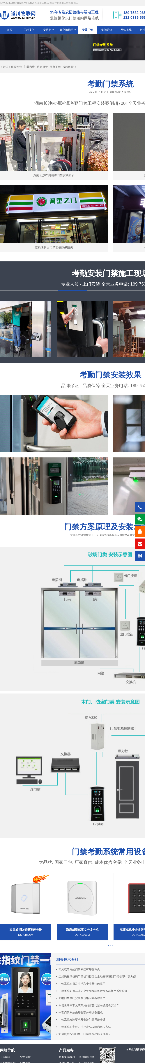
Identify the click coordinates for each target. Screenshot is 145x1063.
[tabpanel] (82, 906)
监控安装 (16, 66)
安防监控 (48, 29)
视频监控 (68, 66)
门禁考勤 (29, 66)
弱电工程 (55, 66)
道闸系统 (106, 29)
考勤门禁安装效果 (110, 374)
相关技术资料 (67, 959)
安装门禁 (87, 29)
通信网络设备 (87, 1057)
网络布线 (126, 29)
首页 (10, 29)
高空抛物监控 (68, 29)
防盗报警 (42, 66)
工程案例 (29, 29)
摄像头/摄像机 (67, 1057)
